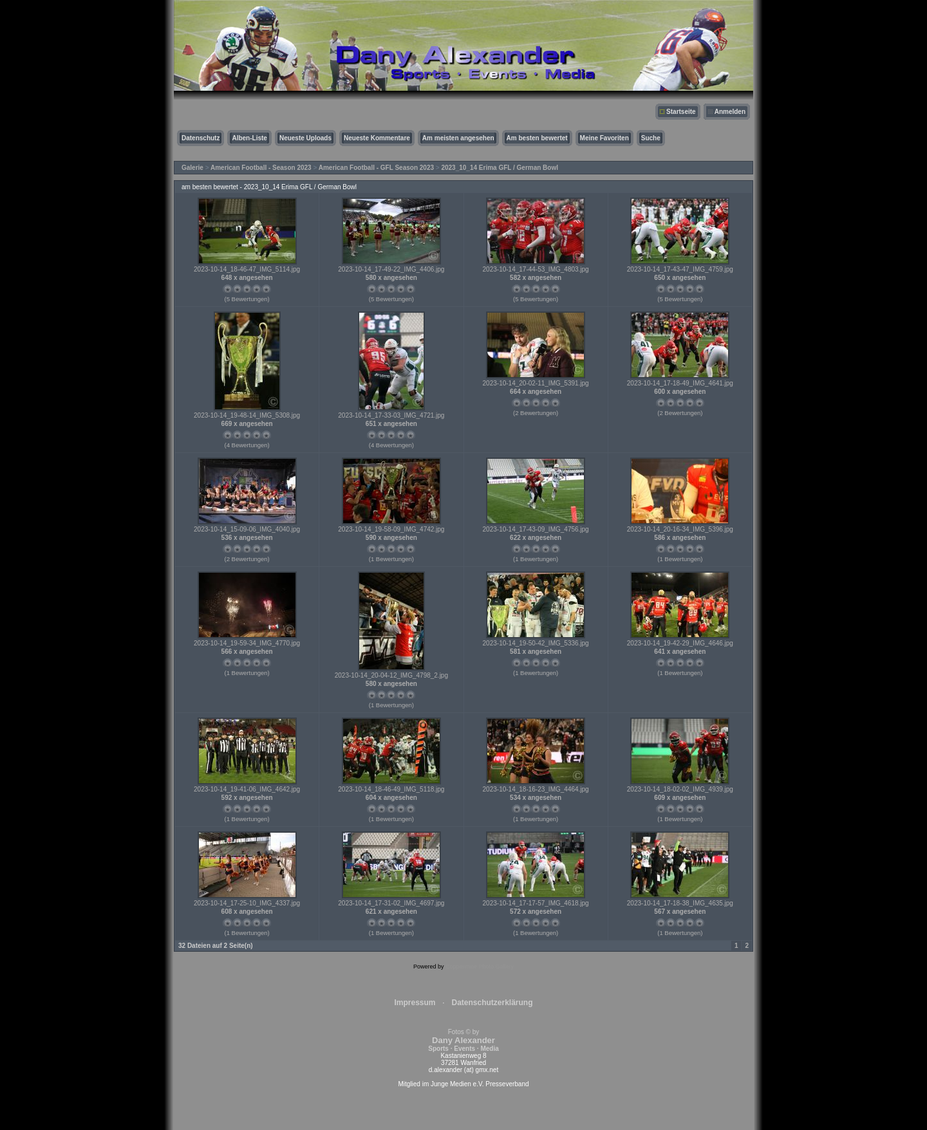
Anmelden (730, 111)
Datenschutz (201, 138)
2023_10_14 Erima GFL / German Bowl (499, 167)
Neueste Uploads (305, 138)
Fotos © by (463, 1040)
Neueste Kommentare (377, 138)
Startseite (681, 111)
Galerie (192, 167)
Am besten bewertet (537, 138)
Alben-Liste (249, 138)
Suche (650, 138)
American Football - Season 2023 (261, 167)
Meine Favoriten (604, 138)
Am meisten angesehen (458, 138)
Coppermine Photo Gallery (479, 966)
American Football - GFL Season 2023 (376, 167)
